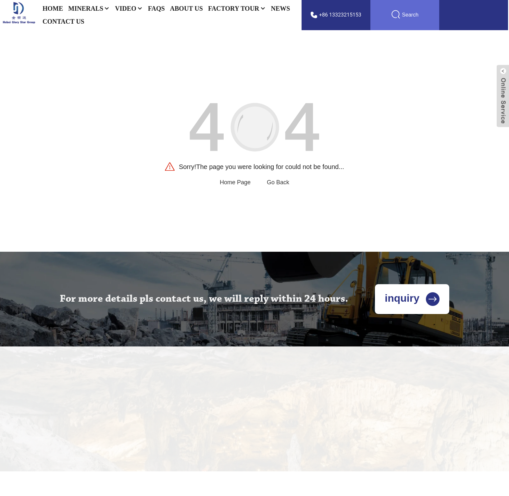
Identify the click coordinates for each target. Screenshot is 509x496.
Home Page (235, 182)
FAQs (156, 8)
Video (129, 8)
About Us (186, 8)
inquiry (412, 298)
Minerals (89, 8)
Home (53, 8)
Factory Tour (237, 8)
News (280, 8)
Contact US (63, 21)
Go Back (278, 182)
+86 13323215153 (340, 15)
